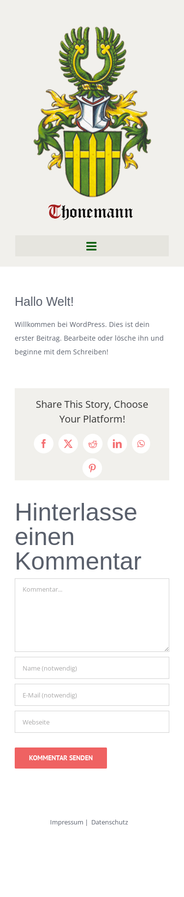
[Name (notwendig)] (92, 668)
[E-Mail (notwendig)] (92, 695)
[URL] (92, 722)
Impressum (66, 822)
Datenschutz (109, 822)
